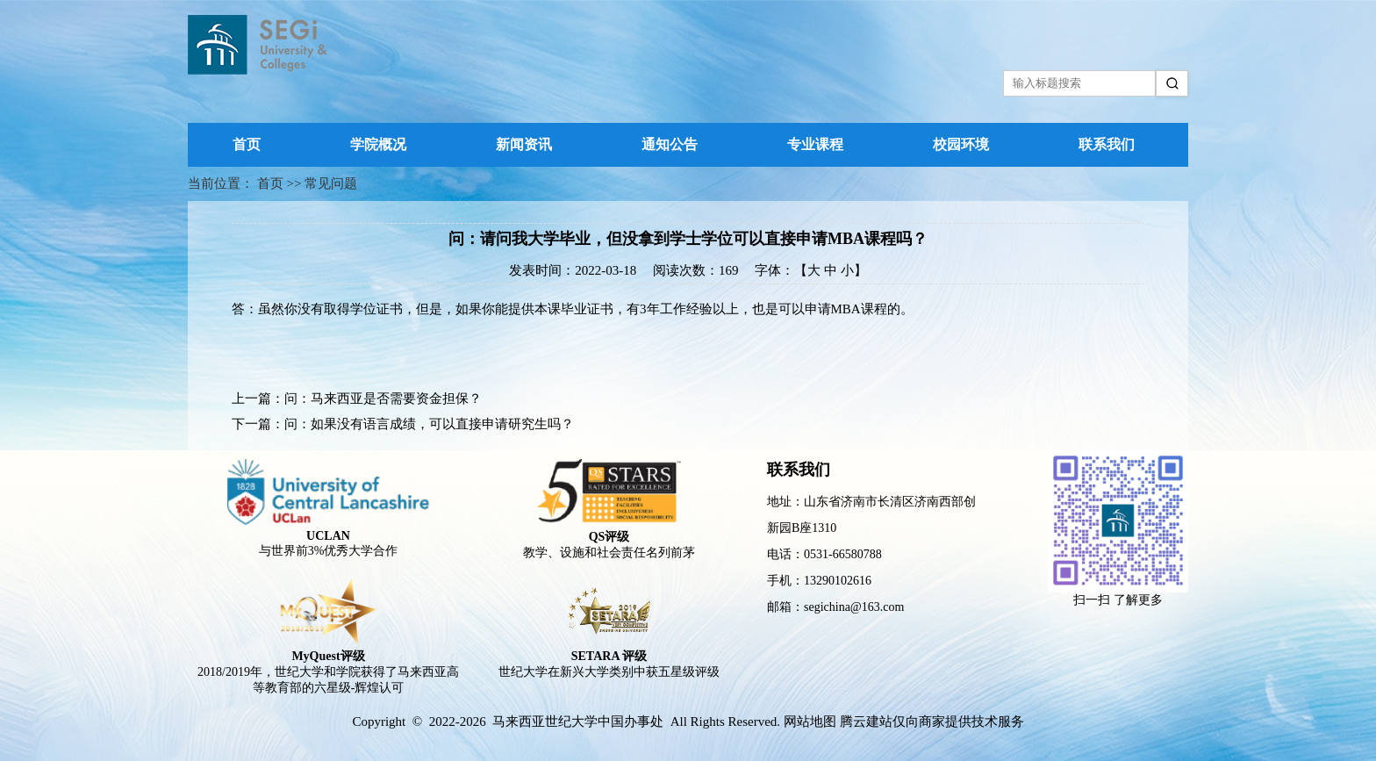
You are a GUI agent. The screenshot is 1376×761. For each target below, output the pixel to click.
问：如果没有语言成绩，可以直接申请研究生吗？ (429, 424)
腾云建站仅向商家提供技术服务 (932, 721)
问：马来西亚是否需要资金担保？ (383, 398)
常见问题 (331, 183)
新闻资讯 (524, 144)
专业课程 (815, 144)
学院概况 (378, 144)
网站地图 (810, 721)
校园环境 (961, 144)
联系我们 (1107, 144)
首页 (247, 144)
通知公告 (669, 144)
